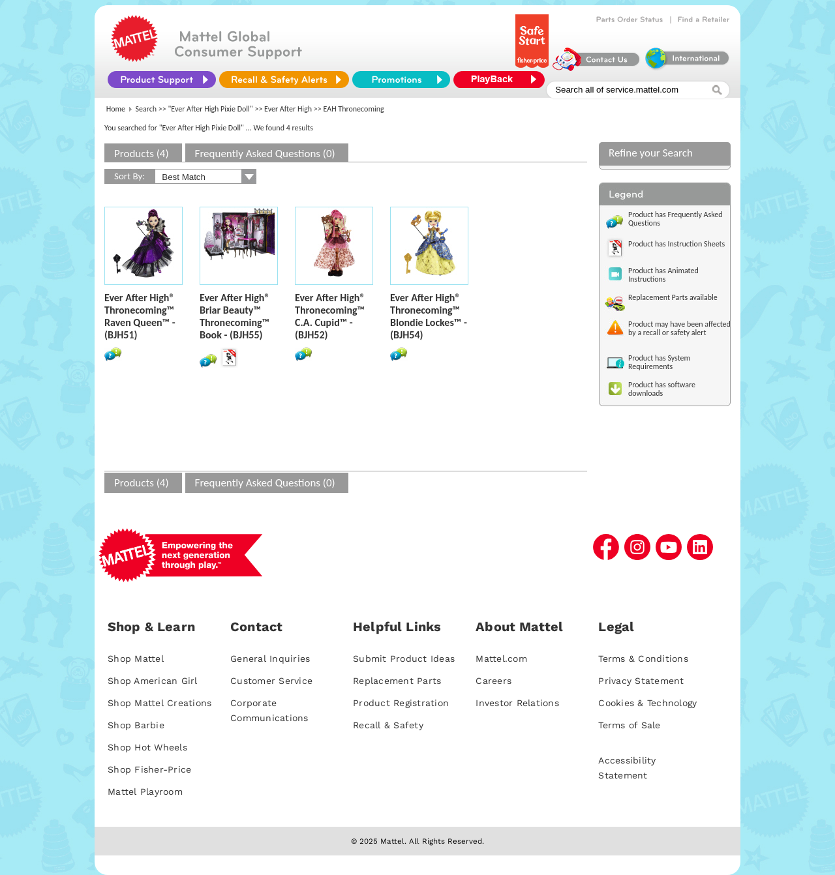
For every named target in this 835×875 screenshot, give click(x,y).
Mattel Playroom (145, 791)
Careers (493, 680)
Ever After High (288, 108)
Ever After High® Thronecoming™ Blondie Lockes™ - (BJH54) (428, 316)
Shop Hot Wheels (147, 747)
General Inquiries (270, 658)
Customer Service (271, 680)
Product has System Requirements (659, 362)
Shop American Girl (153, 680)
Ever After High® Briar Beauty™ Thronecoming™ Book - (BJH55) (235, 316)
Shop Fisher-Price (149, 769)
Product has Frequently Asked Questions (675, 219)
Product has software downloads (661, 389)
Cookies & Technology (647, 703)
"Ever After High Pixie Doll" (210, 108)
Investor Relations (517, 703)
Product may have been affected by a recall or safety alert (679, 328)
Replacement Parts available (673, 297)
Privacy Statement (641, 680)
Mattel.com (501, 658)
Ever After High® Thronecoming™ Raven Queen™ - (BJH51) (139, 316)
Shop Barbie (136, 725)
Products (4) (141, 153)
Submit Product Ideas (404, 658)
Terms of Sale (629, 725)
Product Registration (401, 703)
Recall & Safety (388, 725)
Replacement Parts (397, 680)
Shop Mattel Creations (159, 703)
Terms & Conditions (643, 658)
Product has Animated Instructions (663, 275)
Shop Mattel (136, 658)
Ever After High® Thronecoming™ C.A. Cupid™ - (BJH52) (330, 316)
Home (115, 108)
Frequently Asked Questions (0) (265, 153)
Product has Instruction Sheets (676, 243)
